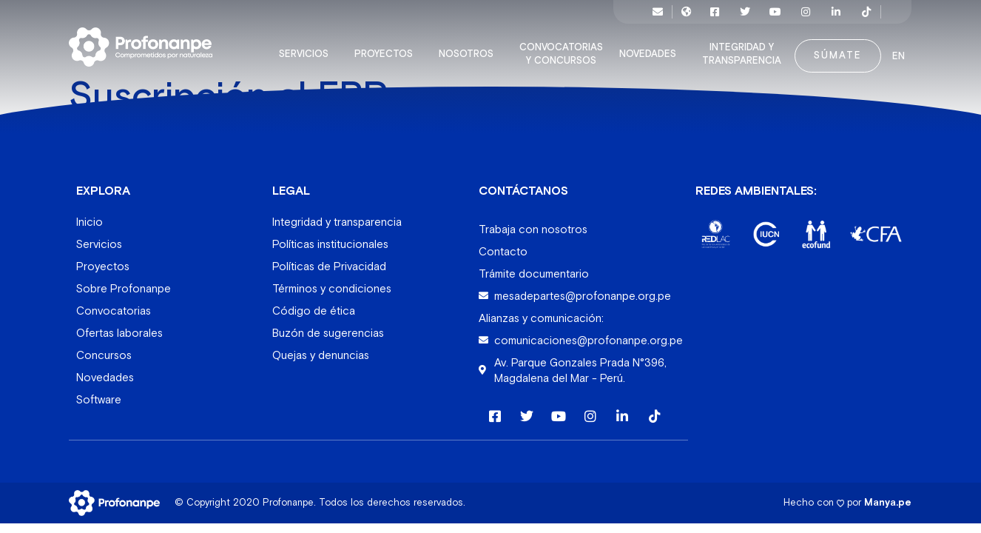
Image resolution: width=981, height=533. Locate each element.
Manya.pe (887, 494)
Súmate (838, 49)
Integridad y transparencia (745, 47)
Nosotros (470, 47)
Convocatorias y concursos (564, 47)
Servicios (307, 47)
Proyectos (387, 47)
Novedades (651, 47)
